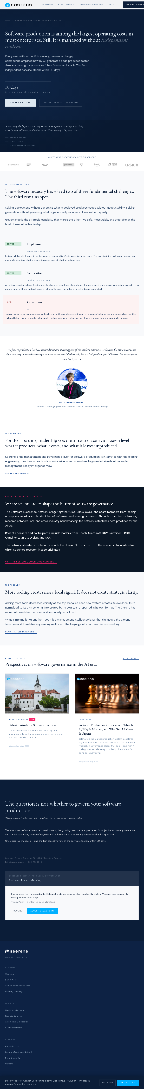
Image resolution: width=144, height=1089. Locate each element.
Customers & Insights (91, 4)
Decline (17, 911)
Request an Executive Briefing (61, 103)
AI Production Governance (17, 985)
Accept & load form (42, 911)
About (112, 4)
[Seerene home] (18, 5)
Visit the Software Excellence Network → (31, 562)
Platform (47, 4)
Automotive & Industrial (16, 1022)
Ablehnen (107, 1083)
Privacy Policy (17, 902)
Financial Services (13, 1016)
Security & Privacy (13, 991)
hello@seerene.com (14, 862)
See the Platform (20, 103)
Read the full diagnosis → (21, 631)
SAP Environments (13, 1027)
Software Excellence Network (18, 1052)
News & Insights (12, 1058)
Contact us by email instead (41, 902)
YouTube (19, 957)
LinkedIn (9, 957)
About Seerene (12, 1046)
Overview (9, 974)
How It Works (66, 4)
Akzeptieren (128, 1083)
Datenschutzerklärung (25, 1084)
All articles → (131, 659)
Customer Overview (14, 1010)
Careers (9, 1063)
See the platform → (17, 473)
